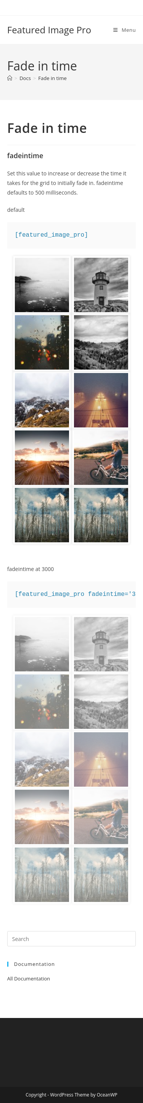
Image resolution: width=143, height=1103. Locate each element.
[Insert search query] (71, 938)
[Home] (9, 78)
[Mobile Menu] (124, 29)
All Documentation (28, 978)
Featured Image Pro (49, 29)
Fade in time (52, 78)
